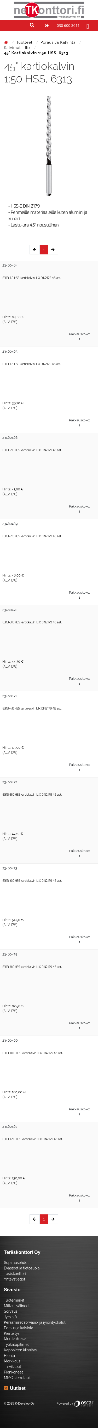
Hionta (9, 1355)
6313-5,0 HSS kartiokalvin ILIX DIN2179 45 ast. (32, 795)
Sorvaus (11, 1311)
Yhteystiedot (14, 1279)
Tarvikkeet (12, 1367)
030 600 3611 (68, 25)
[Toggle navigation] (87, 25)
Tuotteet (25, 42)
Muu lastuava (15, 1339)
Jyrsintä (10, 1317)
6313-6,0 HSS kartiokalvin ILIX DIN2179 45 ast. (32, 881)
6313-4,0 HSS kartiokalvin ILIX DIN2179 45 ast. (31, 709)
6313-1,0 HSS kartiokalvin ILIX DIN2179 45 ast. (31, 278)
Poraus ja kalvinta (59, 42)
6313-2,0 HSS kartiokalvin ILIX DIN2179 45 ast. (32, 450)
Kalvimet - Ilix (18, 48)
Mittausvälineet (17, 1306)
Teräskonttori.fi (16, 1274)
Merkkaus (12, 1361)
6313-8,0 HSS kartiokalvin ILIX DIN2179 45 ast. (32, 967)
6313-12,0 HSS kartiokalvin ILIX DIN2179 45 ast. (32, 1139)
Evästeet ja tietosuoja (21, 1268)
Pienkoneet (13, 1372)
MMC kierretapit (17, 1378)
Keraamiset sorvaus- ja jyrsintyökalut (35, 1322)
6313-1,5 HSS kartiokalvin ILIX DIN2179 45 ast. (31, 364)
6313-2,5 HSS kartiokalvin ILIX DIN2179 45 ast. (32, 536)
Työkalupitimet (16, 1344)
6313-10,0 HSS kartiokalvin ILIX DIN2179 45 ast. (32, 1053)
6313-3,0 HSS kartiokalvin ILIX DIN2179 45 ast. (32, 622)
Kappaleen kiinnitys (20, 1350)
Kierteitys (12, 1333)
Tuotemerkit (14, 1300)
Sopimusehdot (16, 1262)
